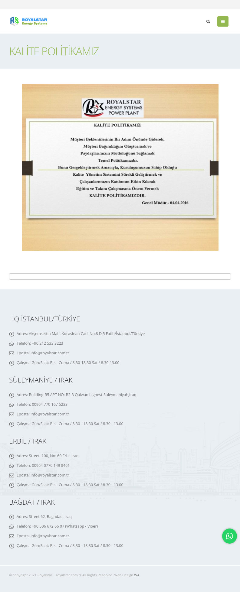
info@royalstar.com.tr (50, 353)
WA (137, 575)
